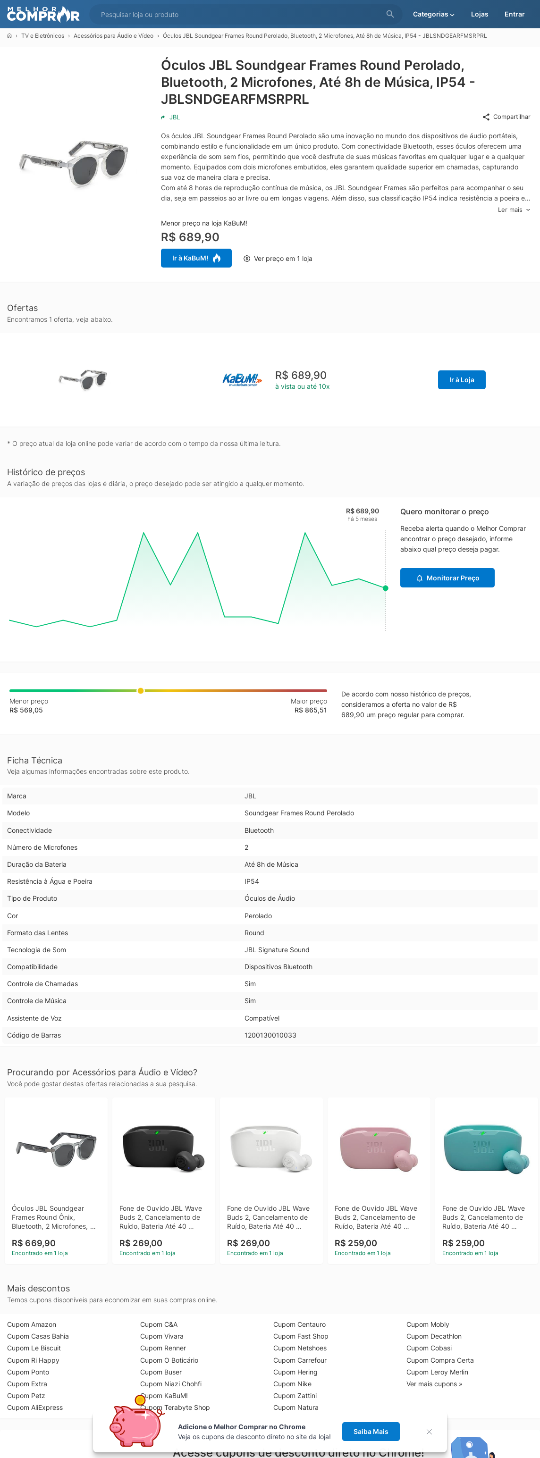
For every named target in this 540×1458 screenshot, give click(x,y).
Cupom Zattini (295, 1395)
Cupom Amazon (31, 1324)
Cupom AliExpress (35, 1407)
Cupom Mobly (427, 1324)
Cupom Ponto (28, 1372)
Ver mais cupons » (434, 1384)
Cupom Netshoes (300, 1348)
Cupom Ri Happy (33, 1360)
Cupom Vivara (162, 1336)
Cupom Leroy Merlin (437, 1372)
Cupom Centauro (299, 1324)
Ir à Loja (461, 380)
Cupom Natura (296, 1407)
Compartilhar (506, 117)
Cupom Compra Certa (440, 1360)
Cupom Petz (26, 1395)
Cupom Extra (27, 1384)
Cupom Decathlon (434, 1336)
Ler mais (514, 210)
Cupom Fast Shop (301, 1336)
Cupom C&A (158, 1324)
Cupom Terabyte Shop (175, 1407)
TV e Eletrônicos (42, 35)
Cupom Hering (295, 1372)
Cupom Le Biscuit (34, 1348)
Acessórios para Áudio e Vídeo (113, 35)
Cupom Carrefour (300, 1360)
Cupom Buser (161, 1372)
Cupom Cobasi (429, 1348)
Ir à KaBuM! (196, 258)
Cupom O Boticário (169, 1360)
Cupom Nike (292, 1384)
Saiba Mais (371, 1431)
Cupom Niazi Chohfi (171, 1384)
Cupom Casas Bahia (38, 1336)
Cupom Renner (163, 1348)
